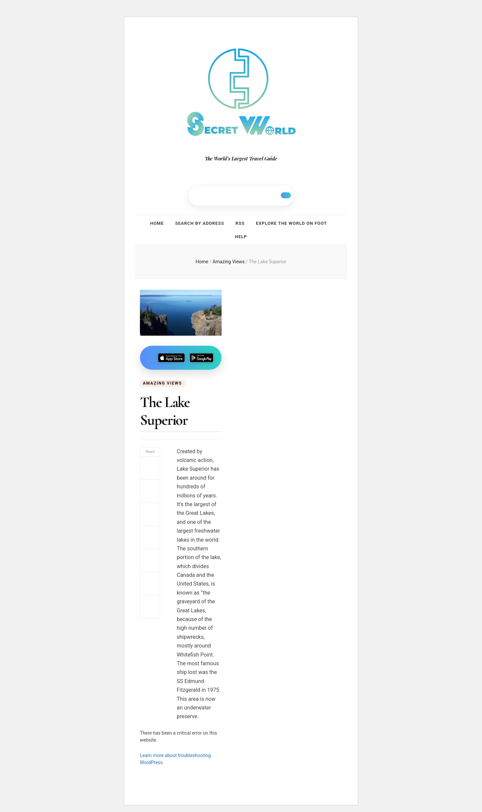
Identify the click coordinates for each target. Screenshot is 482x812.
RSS (240, 222)
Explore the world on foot (291, 222)
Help (241, 233)
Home (157, 222)
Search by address (199, 222)
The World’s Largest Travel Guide (241, 158)
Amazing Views (162, 379)
